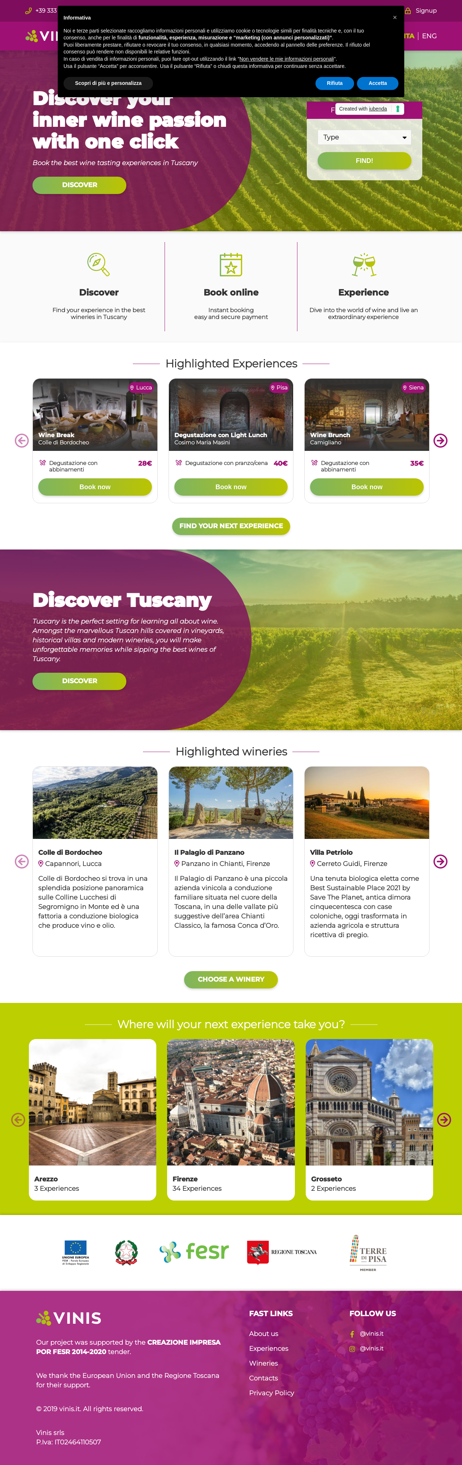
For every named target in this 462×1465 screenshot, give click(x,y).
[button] (395, 17)
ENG (429, 36)
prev (22, 441)
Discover (79, 185)
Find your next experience (231, 526)
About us (263, 1334)
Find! (364, 160)
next (440, 441)
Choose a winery (231, 979)
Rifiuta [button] (335, 83)
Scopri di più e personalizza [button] (108, 83)
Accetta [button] (378, 83)
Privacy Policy (271, 1393)
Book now (94, 487)
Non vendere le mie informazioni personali (286, 59)
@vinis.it (366, 1333)
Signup (421, 10)
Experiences (268, 1349)
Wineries (263, 1363)
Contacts (263, 1378)
